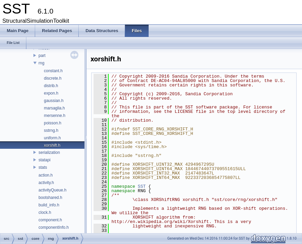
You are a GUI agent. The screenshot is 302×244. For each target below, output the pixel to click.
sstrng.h (51, 130)
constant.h (53, 70)
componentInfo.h (54, 227)
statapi (44, 160)
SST (142, 186)
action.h (46, 175)
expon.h (51, 93)
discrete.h (52, 78)
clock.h (45, 212)
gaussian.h (54, 100)
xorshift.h (52, 145)
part (42, 55)
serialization (49, 152)
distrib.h (51, 85)
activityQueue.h (53, 190)
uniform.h (52, 138)
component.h (50, 220)
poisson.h (52, 123)
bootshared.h (50, 197)
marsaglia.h (54, 108)
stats (43, 167)
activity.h (46, 182)
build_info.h (49, 205)
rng (41, 63)
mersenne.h (54, 115)
